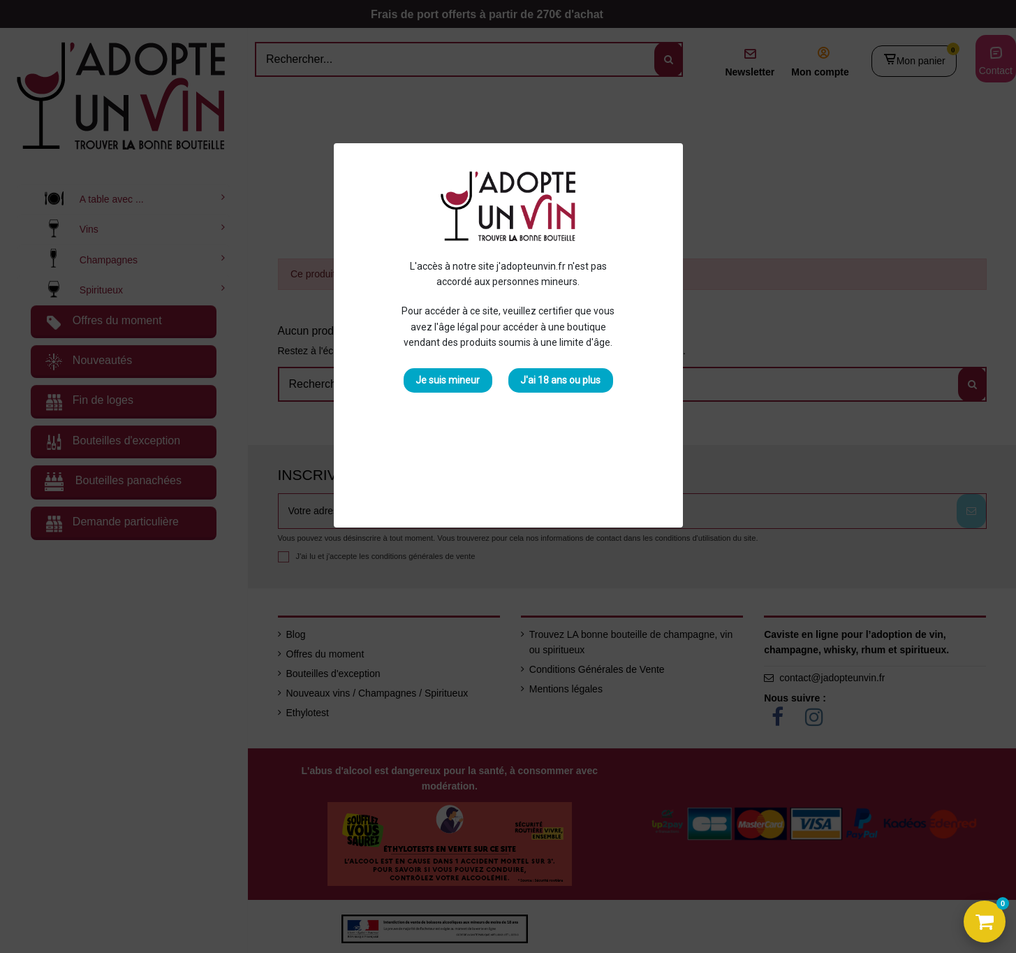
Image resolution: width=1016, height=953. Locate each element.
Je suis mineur (447, 380)
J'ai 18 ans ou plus (560, 380)
